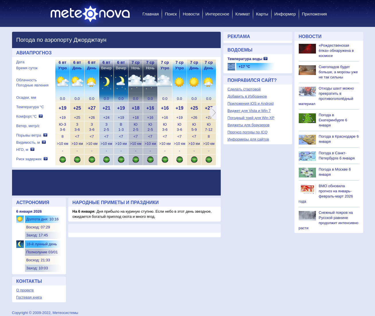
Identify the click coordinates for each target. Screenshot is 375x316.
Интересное (217, 13)
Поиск (171, 13)
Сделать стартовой (244, 89)
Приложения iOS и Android (251, 103)
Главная (150, 13)
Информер (285, 13)
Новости (191, 13)
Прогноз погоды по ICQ (248, 132)
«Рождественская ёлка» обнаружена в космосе (336, 50)
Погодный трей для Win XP (251, 118)
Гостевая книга (29, 297)
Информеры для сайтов (248, 139)
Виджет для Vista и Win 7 (249, 110)
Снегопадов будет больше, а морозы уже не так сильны (338, 72)
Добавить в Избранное (247, 96)
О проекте (25, 290)
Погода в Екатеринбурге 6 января (333, 120)
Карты (262, 13)
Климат (242, 13)
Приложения (314, 13)
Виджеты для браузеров (248, 125)
